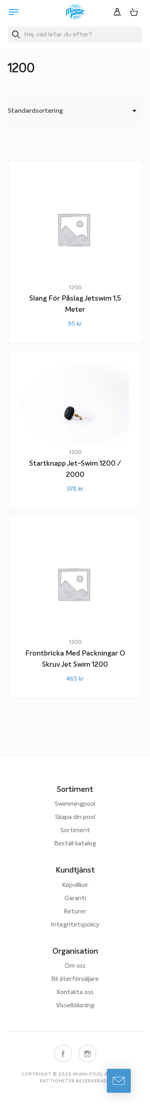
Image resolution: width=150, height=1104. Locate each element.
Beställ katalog (75, 844)
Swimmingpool (75, 804)
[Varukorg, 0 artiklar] (134, 12)
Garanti (75, 898)
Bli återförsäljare (75, 979)
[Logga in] (117, 12)
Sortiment (75, 830)
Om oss (75, 966)
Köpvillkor (75, 885)
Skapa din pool (75, 817)
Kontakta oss (75, 992)
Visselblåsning (75, 1005)
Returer (75, 912)
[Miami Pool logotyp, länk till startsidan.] (75, 12)
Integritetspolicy (75, 925)
